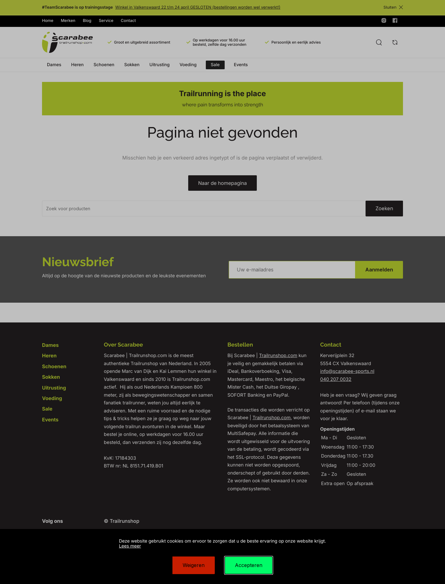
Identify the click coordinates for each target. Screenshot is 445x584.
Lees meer (130, 546)
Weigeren (194, 565)
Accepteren (248, 565)
